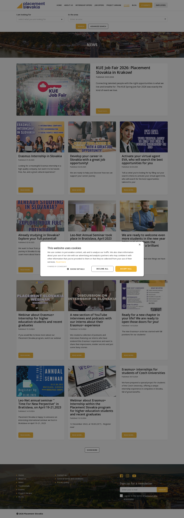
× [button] (140, 245)
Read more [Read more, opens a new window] (61, 262)
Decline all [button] (102, 269)
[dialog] (92, 259)
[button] (76, 269)
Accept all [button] (126, 269)
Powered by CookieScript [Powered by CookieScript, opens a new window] (57, 266)
